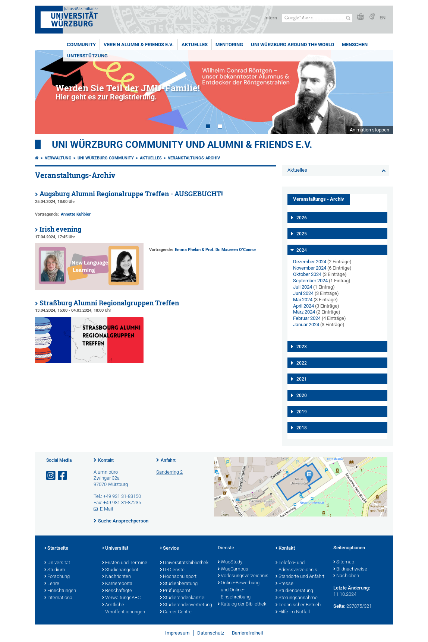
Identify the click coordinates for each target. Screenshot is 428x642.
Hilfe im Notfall (293, 612)
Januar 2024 (306, 324)
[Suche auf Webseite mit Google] (317, 18)
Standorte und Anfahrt (300, 576)
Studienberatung (179, 584)
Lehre (51, 584)
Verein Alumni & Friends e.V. (139, 44)
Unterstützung (87, 55)
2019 (301, 411)
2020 (301, 395)
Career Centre (176, 612)
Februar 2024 (307, 318)
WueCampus (233, 569)
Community (81, 44)
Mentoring (229, 44)
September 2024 (310, 280)
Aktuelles (195, 44)
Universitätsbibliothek (184, 563)
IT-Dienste (172, 570)
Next (380, 92)
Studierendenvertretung (185, 605)
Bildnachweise (350, 569)
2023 (301, 346)
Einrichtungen (60, 591)
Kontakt (106, 460)
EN (382, 17)
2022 (301, 363)
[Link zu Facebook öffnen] (63, 475)
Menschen (355, 44)
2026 (301, 217)
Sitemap (343, 562)
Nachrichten (116, 576)
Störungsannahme (297, 598)
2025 (301, 233)
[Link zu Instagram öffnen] (51, 475)
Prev (48, 92)
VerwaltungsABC (121, 598)
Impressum (177, 633)
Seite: (339, 606)
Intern (270, 17)
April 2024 (303, 306)
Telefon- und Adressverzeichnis (296, 566)
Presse (284, 584)
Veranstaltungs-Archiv (194, 158)
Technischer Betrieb (298, 605)
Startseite (56, 548)
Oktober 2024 (307, 274)
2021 (301, 379)
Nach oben (346, 576)
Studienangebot (120, 570)
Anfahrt (168, 460)
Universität (57, 563)
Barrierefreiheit (247, 633)
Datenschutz (210, 633)
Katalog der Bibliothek (242, 604)
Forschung (57, 576)
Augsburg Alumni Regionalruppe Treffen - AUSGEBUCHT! (131, 194)
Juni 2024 (303, 293)
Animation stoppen (369, 130)
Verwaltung (58, 158)
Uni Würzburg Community (106, 158)
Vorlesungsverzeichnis (243, 576)
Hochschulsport (178, 576)
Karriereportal (117, 584)
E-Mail (106, 509)
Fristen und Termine (124, 563)
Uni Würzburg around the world (292, 44)
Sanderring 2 (169, 472)
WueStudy (230, 562)
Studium (54, 570)
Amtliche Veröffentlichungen (123, 609)
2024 (301, 250)
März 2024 (304, 312)
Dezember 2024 (309, 261)
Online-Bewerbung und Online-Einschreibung (238, 590)
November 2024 (309, 268)
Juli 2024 (302, 287)
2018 (301, 427)
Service (169, 548)
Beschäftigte (117, 591)
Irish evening (60, 229)
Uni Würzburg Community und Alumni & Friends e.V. (182, 144)
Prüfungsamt (175, 591)
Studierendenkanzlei (182, 598)
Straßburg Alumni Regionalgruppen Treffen (109, 303)
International (58, 598)
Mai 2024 (302, 299)
